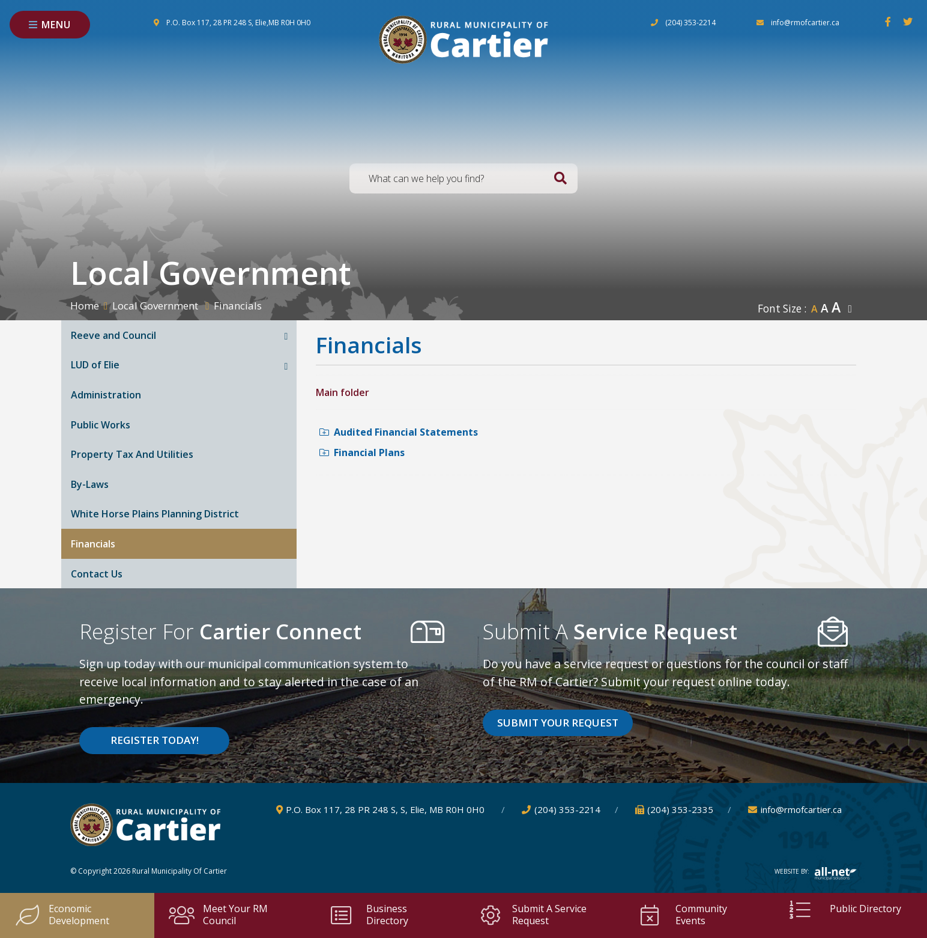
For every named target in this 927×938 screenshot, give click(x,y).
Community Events (682, 914)
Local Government (156, 305)
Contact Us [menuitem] (96, 573)
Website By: (816, 871)
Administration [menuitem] (106, 394)
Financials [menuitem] (93, 543)
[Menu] (50, 24)
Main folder (342, 392)
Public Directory (844, 910)
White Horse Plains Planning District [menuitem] (155, 513)
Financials (238, 305)
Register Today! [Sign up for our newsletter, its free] (154, 740)
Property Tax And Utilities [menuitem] (132, 454)
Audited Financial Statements (398, 432)
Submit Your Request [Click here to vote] (557, 722)
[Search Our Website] (463, 178)
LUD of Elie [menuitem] (95, 364)
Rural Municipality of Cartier (463, 39)
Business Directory (368, 914)
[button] (286, 336)
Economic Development (61, 914)
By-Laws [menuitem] (90, 484)
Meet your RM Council (218, 914)
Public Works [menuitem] (100, 424)
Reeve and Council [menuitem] (113, 335)
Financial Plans (362, 452)
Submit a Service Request (532, 914)
